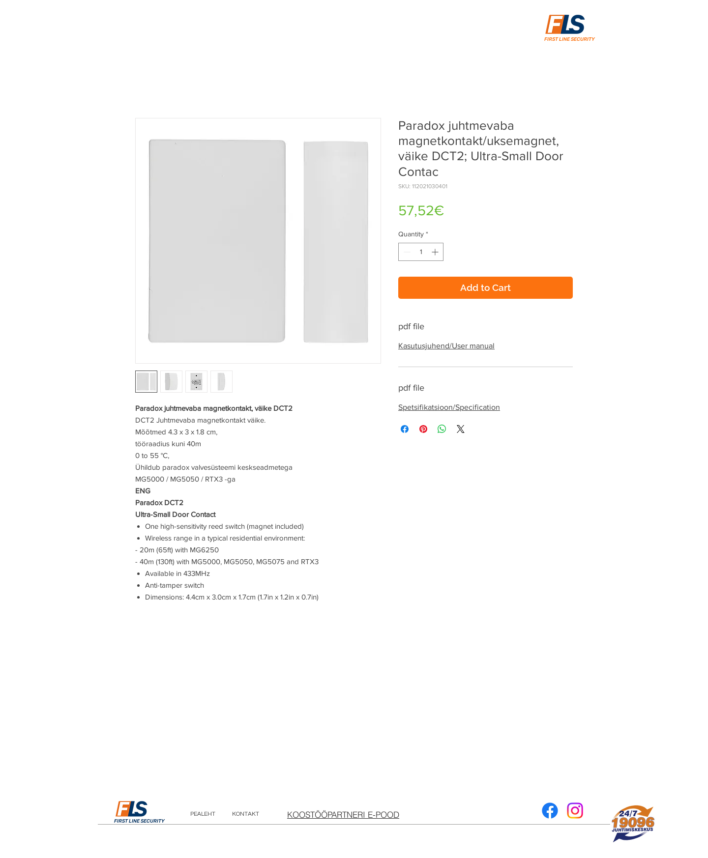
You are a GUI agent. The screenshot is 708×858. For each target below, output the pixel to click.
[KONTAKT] (245, 814)
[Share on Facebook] (405, 429)
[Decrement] (406, 251)
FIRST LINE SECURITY (139, 821)
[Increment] (436, 251)
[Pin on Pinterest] (423, 429)
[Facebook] (549, 810)
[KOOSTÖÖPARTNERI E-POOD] (343, 814)
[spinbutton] (421, 251)
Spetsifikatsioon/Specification (449, 407)
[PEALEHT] (202, 814)
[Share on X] (461, 429)
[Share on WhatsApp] (442, 429)
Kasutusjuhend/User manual (446, 346)
